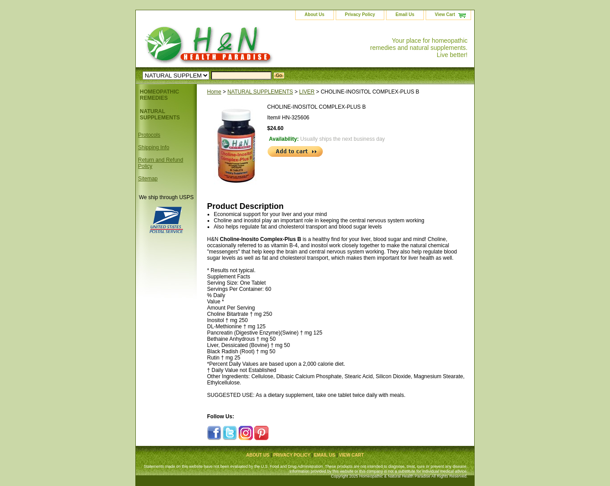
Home (214, 92)
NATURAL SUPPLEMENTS (260, 92)
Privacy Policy (360, 14)
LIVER (307, 92)
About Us (314, 14)
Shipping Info (153, 147)
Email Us (404, 14)
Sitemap (148, 179)
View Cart (445, 14)
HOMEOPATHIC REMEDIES (159, 95)
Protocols (149, 135)
